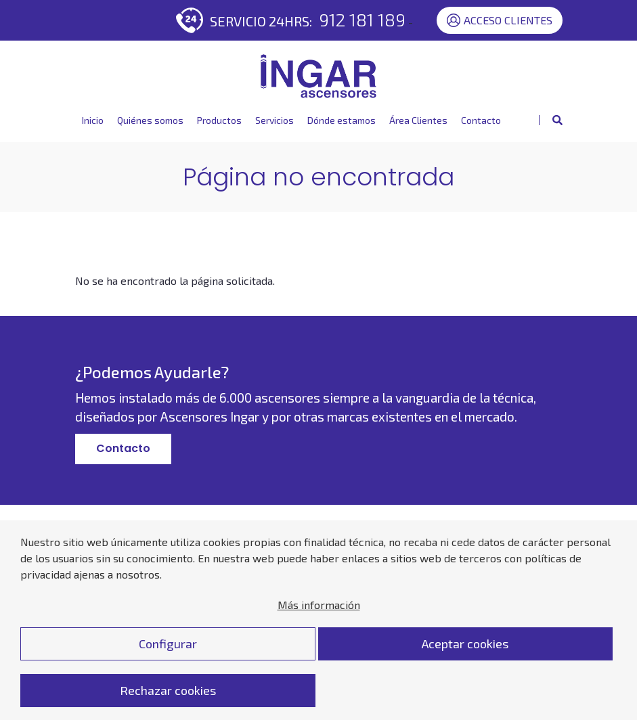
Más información (319, 620)
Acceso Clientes (499, 20)
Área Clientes (418, 120)
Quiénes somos (150, 120)
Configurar (168, 659)
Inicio (93, 120)
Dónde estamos (341, 120)
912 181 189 (362, 19)
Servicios (274, 120)
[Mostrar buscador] (551, 120)
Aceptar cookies (465, 659)
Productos (219, 120)
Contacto (481, 120)
